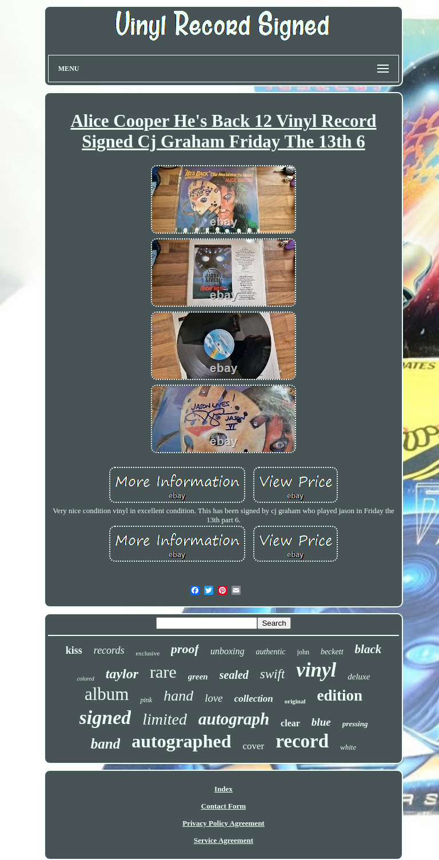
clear (290, 723)
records (109, 650)
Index (223, 789)
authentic (270, 651)
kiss (74, 650)
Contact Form (223, 806)
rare (163, 671)
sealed (234, 675)
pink (146, 700)
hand (178, 695)
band (105, 743)
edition (339, 695)
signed (105, 717)
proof (185, 649)
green (198, 676)
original (295, 701)
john (303, 652)
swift (272, 674)
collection (253, 698)
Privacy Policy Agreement (223, 823)
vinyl (316, 670)
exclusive (147, 653)
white (348, 747)
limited (164, 719)
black (368, 649)
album (107, 694)
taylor (122, 673)
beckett (332, 651)
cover (253, 746)
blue (321, 722)
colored (85, 678)
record (302, 741)
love (214, 698)
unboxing (227, 651)
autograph (233, 719)
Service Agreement (223, 840)
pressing (355, 723)
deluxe (359, 676)
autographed (181, 741)
